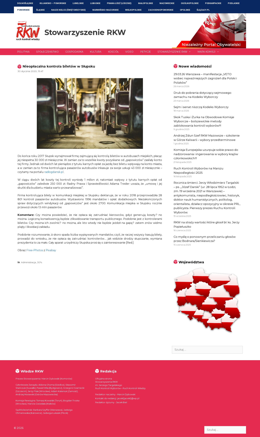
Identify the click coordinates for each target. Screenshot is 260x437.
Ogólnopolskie (189, 3)
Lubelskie (78, 3)
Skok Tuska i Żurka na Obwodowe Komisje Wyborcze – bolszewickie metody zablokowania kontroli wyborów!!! (204, 121)
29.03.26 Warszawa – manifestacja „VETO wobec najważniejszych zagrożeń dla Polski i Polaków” (205, 78)
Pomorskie (23, 10)
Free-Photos (34, 250)
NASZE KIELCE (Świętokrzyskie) (68, 10)
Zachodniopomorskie (160, 10)
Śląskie (40, 10)
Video (129, 51)
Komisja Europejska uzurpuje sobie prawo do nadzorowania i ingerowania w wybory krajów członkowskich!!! (206, 154)
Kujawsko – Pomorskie (53, 3)
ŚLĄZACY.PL (203, 10)
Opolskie (185, 10)
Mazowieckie (167, 3)
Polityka (23, 51)
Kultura (95, 51)
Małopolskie (145, 3)
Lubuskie (95, 3)
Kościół (113, 51)
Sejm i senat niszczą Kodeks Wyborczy (201, 107)
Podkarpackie (213, 3)
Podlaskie (233, 3)
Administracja (28, 262)
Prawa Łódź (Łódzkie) (119, 3)
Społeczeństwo (47, 51)
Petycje (145, 51)
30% (39, 262)
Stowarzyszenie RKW (85, 32)
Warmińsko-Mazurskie (105, 10)
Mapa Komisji (209, 51)
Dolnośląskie (25, 3)
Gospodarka (74, 51)
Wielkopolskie (133, 10)
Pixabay (51, 250)
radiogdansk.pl (54, 172)
